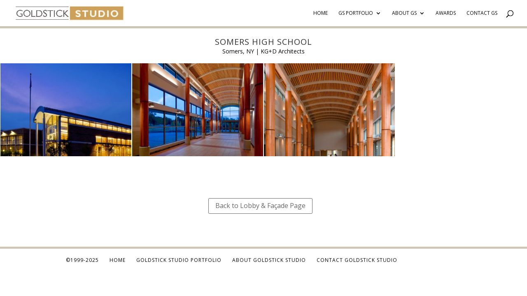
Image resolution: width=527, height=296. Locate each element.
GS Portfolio (355, 13)
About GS (404, 13)
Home (320, 13)
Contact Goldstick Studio (357, 260)
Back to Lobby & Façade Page (260, 205)
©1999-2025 (82, 260)
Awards (446, 13)
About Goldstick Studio (269, 260)
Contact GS (481, 13)
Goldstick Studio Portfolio (179, 260)
